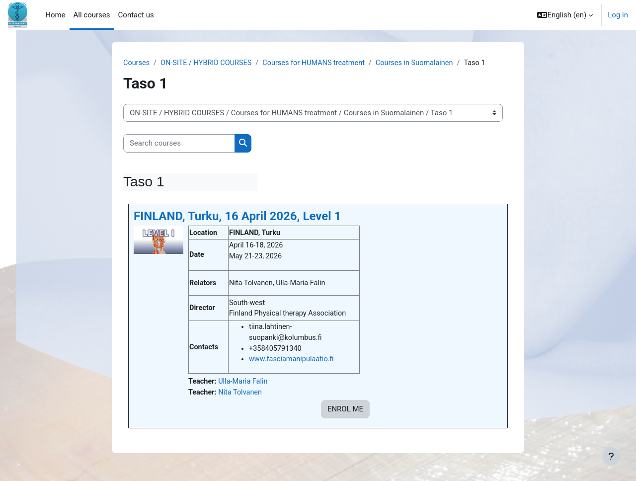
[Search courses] (179, 144)
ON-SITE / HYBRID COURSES (208, 63)
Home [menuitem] (55, 14)
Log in (618, 14)
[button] (565, 15)
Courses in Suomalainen (424, 63)
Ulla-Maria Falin (245, 384)
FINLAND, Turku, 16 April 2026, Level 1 (237, 217)
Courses (137, 63)
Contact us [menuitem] (136, 14)
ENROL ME (345, 412)
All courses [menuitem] (92, 14)
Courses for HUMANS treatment (320, 63)
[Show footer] (611, 456)
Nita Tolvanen (242, 395)
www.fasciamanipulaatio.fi (293, 361)
